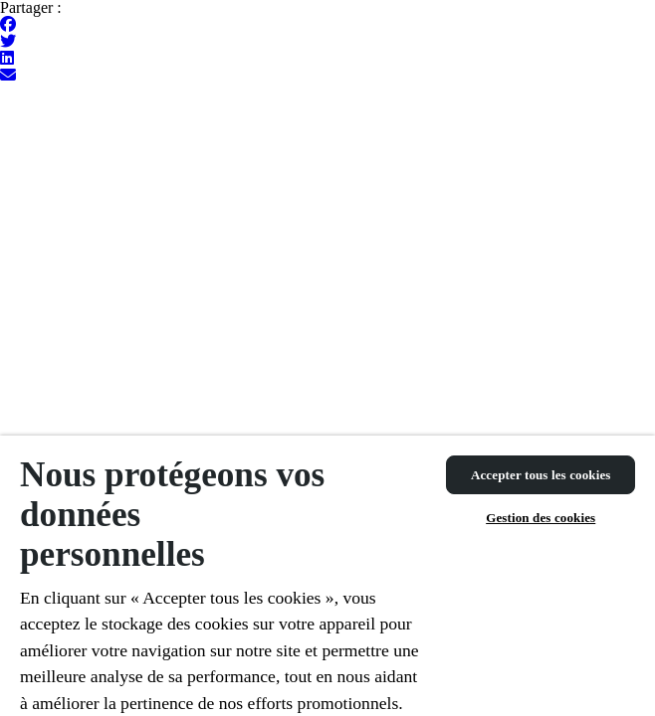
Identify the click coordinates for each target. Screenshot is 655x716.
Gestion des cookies (540, 517)
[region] (327, 576)
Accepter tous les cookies (541, 474)
